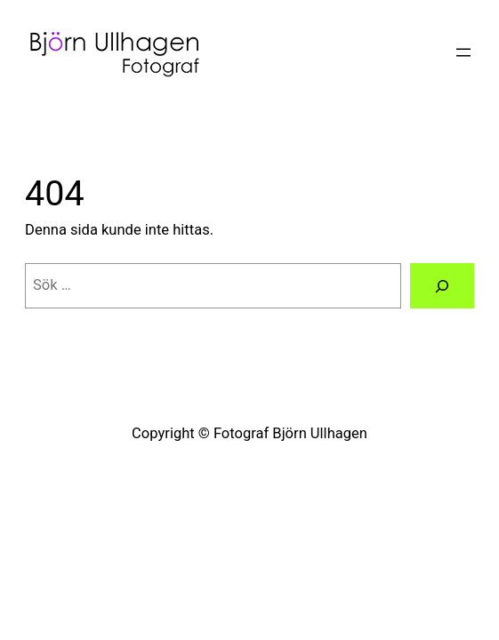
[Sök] (442, 285)
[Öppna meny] (463, 52)
